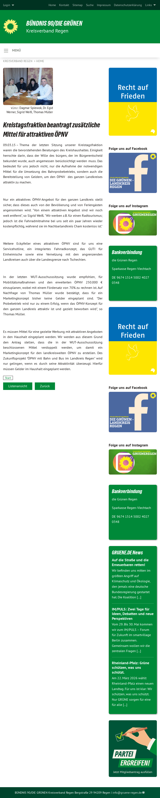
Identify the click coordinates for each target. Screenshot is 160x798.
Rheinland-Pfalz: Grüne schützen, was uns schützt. (130, 667)
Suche (90, 5)
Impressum (104, 5)
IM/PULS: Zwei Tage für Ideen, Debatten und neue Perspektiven (133, 614)
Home (52, 5)
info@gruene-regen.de (127, 792)
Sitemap (77, 5)
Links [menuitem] (148, 5)
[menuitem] (52, 5)
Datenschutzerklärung (128, 5)
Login (6, 5)
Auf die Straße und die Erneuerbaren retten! (130, 562)
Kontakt (64, 5)
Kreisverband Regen (18, 61)
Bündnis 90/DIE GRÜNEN (54, 23)
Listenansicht (17, 386)
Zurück (45, 386)
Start (8, 378)
